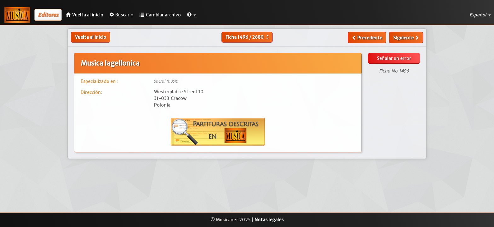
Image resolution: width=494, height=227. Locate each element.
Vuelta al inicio (90, 37)
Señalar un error (394, 58)
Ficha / (248, 37)
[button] (191, 15)
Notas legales (269, 220)
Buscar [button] (121, 15)
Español (480, 15)
